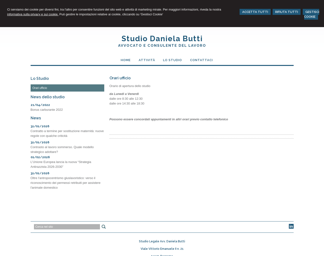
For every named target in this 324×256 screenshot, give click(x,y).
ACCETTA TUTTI (255, 12)
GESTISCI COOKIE (311, 14)
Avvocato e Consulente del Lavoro (162, 45)
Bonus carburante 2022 (47, 109)
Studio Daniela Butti (162, 38)
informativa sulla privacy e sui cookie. (33, 14)
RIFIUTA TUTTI (286, 12)
